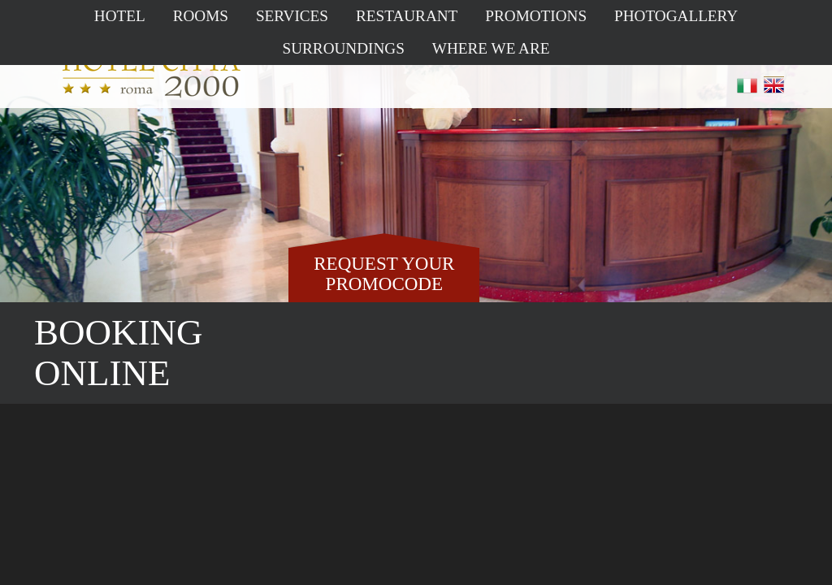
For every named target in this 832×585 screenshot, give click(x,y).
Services (292, 15)
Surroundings (344, 48)
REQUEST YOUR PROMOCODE (384, 274)
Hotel (119, 15)
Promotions (536, 15)
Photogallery (676, 15)
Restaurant (406, 15)
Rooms (200, 15)
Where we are (491, 48)
